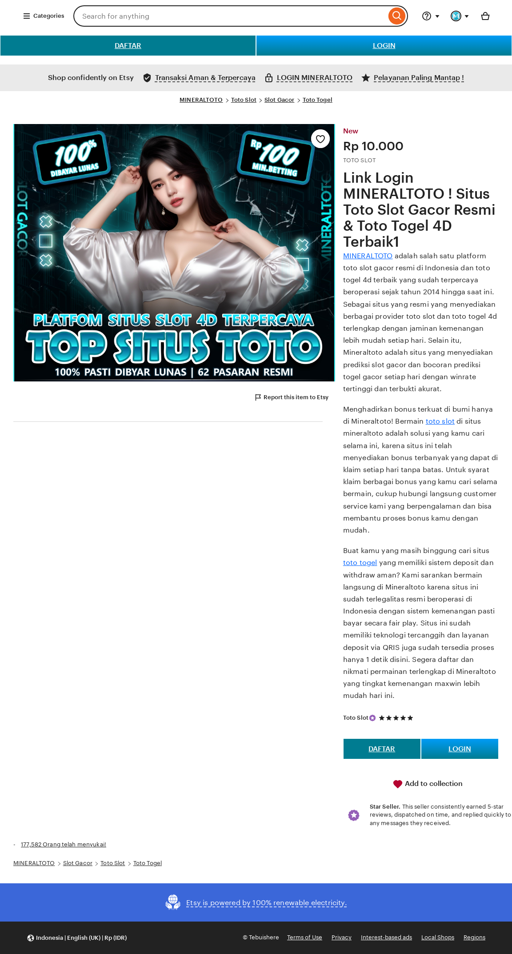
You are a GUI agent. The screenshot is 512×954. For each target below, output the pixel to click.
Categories (43, 16)
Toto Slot (243, 99)
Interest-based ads (386, 937)
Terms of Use (304, 937)
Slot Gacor (279, 99)
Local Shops (437, 937)
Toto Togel (317, 99)
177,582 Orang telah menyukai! (63, 844)
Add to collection (427, 784)
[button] (76, 938)
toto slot (440, 421)
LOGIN (384, 45)
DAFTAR (128, 45)
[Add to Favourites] (320, 138)
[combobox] (229, 16)
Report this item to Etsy (291, 397)
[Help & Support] (430, 16)
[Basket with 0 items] (485, 16)
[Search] (397, 16)
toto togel (360, 562)
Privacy (342, 937)
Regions (474, 937)
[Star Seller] (372, 717)
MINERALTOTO (201, 99)
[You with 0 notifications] (460, 16)
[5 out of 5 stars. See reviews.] (397, 717)
